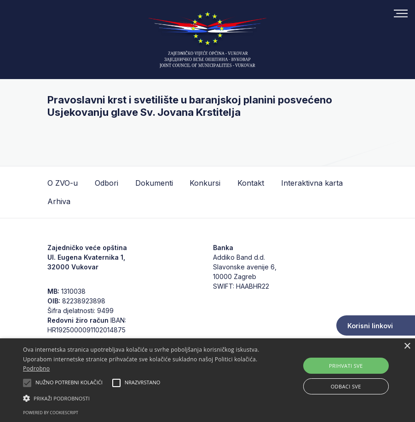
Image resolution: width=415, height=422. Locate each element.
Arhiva (58, 201)
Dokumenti (154, 183)
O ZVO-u (62, 183)
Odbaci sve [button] (346, 386)
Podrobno (36, 368)
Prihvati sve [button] (346, 365)
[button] (143, 398)
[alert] (207, 380)
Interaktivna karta (312, 183)
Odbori (106, 183)
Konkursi (205, 183)
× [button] (406, 346)
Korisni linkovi (370, 326)
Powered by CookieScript (50, 413)
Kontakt (250, 183)
